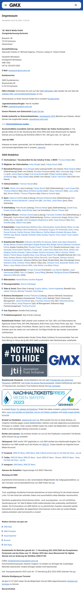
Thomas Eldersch (11, 191)
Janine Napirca (17, 174)
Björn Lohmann (61, 252)
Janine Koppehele (55, 288)
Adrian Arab (57, 242)
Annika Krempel (17, 252)
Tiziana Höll (37, 250)
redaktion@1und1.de (30, 376)
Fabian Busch (52, 164)
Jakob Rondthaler (23, 301)
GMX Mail (8, 483)
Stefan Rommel (40, 257)
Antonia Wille (26, 265)
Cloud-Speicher (10, 492)
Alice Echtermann (30, 230)
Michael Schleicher (44, 198)
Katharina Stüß (10, 263)
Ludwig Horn (33, 200)
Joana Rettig (40, 272)
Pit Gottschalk (62, 230)
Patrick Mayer (16, 255)
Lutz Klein (47, 200)
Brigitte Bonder (40, 244)
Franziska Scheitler (54, 215)
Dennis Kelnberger (28, 284)
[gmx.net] (15, 5)
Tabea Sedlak (23, 177)
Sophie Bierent (19, 217)
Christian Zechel (26, 215)
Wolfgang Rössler (61, 272)
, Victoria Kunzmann (46, 252)
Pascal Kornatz (10, 232)
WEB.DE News (19, 409)
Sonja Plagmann (24, 303)
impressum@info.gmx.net (19, 70)
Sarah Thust (66, 235)
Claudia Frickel (34, 247)
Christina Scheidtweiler (13, 260)
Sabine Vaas (21, 222)
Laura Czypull (70, 188)
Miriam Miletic (14, 193)
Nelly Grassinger (63, 171)
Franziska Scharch (43, 301)
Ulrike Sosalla (42, 235)
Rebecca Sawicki (48, 193)
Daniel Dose (72, 208)
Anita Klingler (34, 164)
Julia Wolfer (38, 265)
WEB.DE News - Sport (32, 414)
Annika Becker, (61, 227)
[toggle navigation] (6, 5)
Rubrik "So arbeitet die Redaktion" (24, 365)
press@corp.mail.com (38, 119)
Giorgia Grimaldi (34, 270)
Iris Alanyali (46, 242)
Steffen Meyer (49, 232)
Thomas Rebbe (64, 160)
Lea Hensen (57, 270)
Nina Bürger (51, 244)
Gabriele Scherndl (28, 235)
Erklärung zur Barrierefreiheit (29, 553)
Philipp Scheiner (56, 174)
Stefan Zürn (15, 188)
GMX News (30, 409)
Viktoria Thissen (58, 210)
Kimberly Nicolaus (63, 232)
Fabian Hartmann (56, 191)
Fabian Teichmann (59, 177)
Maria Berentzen (69, 242)
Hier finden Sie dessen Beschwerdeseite (37, 353)
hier (18, 393)
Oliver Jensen (69, 250)
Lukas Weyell (14, 265)
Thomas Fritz (47, 247)
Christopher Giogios (47, 230)
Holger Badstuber (22, 227)
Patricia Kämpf (41, 208)
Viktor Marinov (37, 232)
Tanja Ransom (60, 220)
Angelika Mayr (28, 255)
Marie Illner (58, 250)
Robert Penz (52, 255)
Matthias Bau (36, 227)
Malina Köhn (73, 217)
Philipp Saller (41, 298)
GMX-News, (18, 421)
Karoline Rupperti (35, 279)
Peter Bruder (21, 208)
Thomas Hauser (26, 184)
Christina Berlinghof (24, 244)
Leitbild (64, 365)
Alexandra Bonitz (66, 301)
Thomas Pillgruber (28, 193)
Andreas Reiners (15, 257)
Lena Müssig (40, 255)
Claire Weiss (38, 291)
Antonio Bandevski (19, 200)
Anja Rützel (15, 235)
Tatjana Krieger (31, 252)
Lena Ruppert (53, 257)
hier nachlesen (54, 356)
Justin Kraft (48, 250)
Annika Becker (9, 244)
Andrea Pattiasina (31, 296)
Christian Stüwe (23, 263)
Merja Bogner (69, 169)
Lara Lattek (73, 191)
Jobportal (41, 147)
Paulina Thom (54, 235)
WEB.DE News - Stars (71, 414)
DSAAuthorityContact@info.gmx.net (23, 517)
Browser (7, 496)
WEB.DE (45, 401)
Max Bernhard (16, 230)
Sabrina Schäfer (16, 198)
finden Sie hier (38, 111)
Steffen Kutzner (23, 232)
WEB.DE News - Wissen (51, 414)
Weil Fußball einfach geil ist (47, 409)
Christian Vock (53, 263)
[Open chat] (78, 585)
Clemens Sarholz (67, 257)
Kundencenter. (53, 99)
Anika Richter (27, 210)
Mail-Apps (8, 501)
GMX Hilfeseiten (46, 91)
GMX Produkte (10, 487)
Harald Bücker (22, 279)
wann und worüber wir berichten (20, 368)
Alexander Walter (67, 263)
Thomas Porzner (29, 306)
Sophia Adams (41, 288)
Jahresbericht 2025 (47, 116)
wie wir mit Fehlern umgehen (46, 368)
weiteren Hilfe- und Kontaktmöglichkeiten (19, 94)
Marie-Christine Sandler (33, 191)
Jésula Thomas (10, 291)
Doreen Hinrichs (10, 210)
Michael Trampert (24, 291)
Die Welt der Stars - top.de (70, 409)
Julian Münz (57, 200)
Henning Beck (48, 227)
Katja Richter (28, 257)
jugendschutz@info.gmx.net (20, 106)
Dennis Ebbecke (63, 244)
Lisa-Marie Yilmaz (51, 265)
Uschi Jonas (73, 230)
